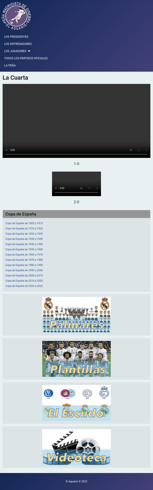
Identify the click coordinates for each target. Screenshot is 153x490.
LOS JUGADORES (15, 51)
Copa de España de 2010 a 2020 (24, 280)
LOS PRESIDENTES (16, 36)
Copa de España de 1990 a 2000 (24, 270)
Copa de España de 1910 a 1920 (24, 228)
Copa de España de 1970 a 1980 (24, 259)
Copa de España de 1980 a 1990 (24, 265)
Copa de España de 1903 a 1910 (24, 223)
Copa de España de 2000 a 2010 (24, 275)
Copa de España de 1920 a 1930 (24, 233)
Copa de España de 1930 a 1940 (24, 239)
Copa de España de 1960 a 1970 (24, 254)
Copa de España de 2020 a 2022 (24, 286)
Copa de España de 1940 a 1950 (24, 244)
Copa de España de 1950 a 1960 (24, 249)
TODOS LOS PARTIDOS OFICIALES (26, 58)
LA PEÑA (10, 65)
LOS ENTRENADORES (18, 44)
